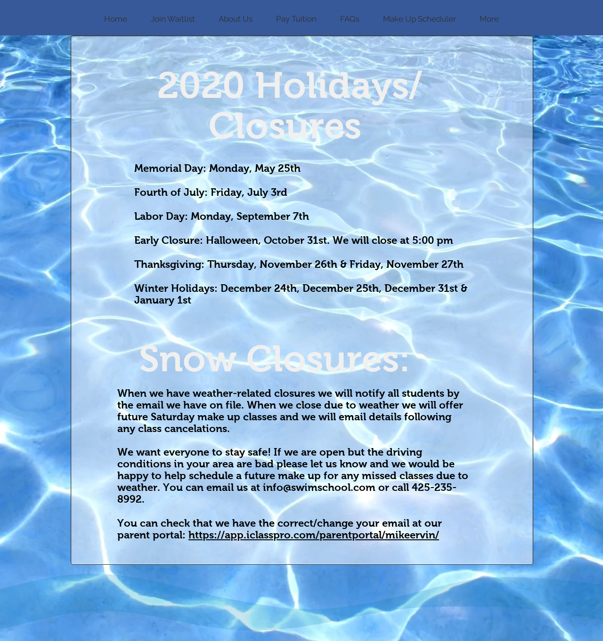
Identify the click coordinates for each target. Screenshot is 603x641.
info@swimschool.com (319, 487)
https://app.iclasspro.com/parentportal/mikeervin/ (313, 535)
